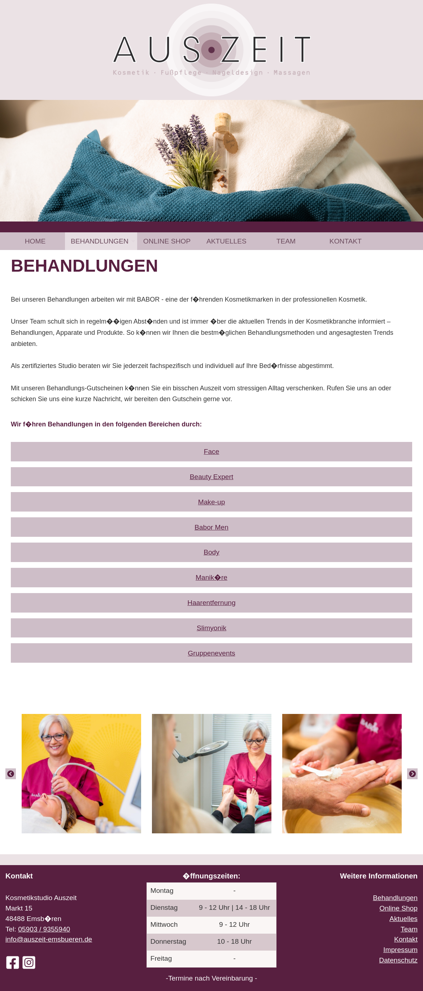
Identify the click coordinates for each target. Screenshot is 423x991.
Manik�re (211, 577)
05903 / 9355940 (44, 929)
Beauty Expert (212, 477)
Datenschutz (398, 960)
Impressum (400, 949)
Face (211, 451)
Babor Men (211, 527)
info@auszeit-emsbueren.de (48, 939)
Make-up (211, 502)
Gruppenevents (211, 653)
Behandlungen (99, 241)
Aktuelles (226, 241)
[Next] (412, 773)
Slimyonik (211, 628)
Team (286, 241)
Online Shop (167, 241)
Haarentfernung (211, 602)
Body (211, 552)
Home (35, 241)
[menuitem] (35, 241)
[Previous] (10, 773)
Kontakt (346, 241)
